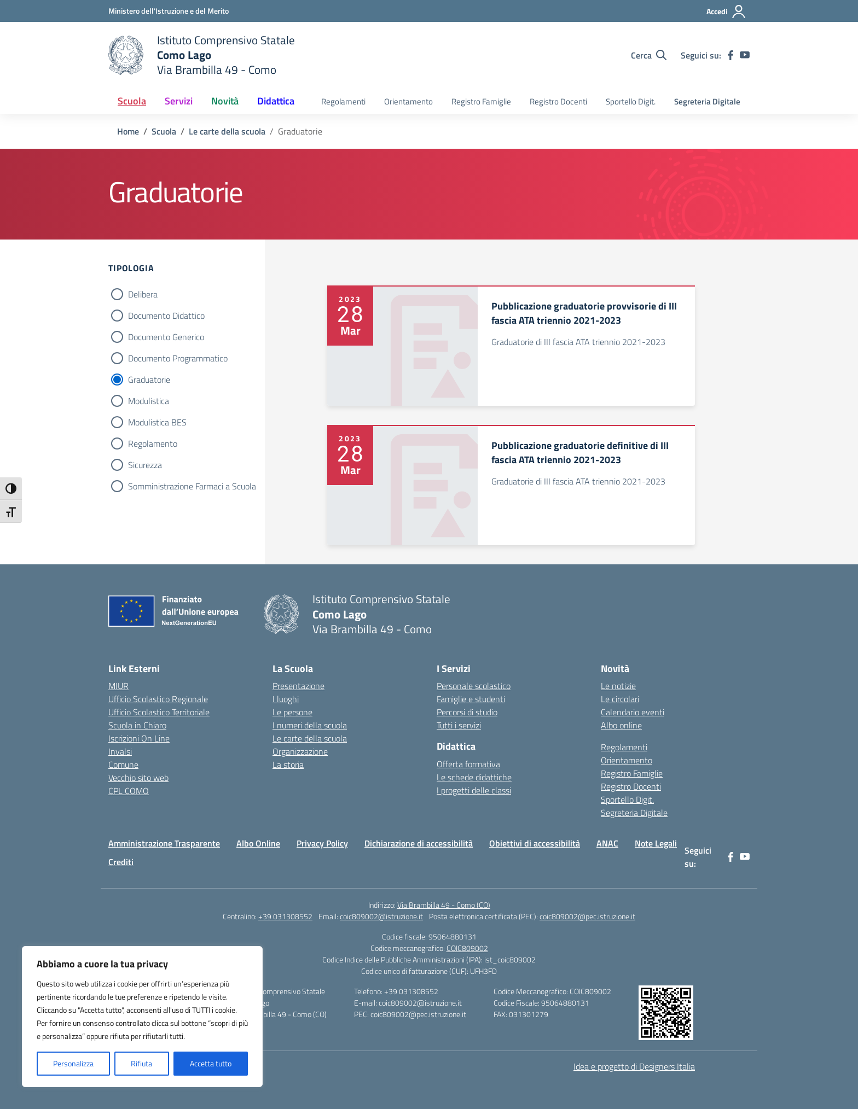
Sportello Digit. (631, 101)
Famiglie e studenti (471, 698)
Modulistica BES (157, 422)
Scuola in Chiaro (137, 725)
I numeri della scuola (310, 725)
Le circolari (620, 698)
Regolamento (152, 443)
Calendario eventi (632, 712)
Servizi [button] (179, 101)
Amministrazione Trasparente (164, 843)
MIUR (118, 685)
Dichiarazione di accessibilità (418, 843)
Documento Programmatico (178, 358)
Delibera (143, 294)
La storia (288, 764)
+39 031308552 (285, 916)
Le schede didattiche (474, 777)
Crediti (121, 861)
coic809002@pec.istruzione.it (587, 916)
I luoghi (286, 698)
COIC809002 (467, 948)
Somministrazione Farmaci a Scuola (192, 486)
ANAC (607, 843)
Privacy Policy (322, 843)
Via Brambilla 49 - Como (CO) (443, 904)
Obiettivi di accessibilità (534, 843)
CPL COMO (128, 790)
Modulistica (148, 400)
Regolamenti (343, 101)
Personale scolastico (474, 685)
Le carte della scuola (310, 738)
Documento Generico (166, 336)
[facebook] (730, 55)
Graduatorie (149, 379)
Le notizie (618, 685)
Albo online (621, 725)
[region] (142, 1016)
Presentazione (298, 685)
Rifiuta (141, 1063)
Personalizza (73, 1063)
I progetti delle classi (474, 790)
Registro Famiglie (481, 101)
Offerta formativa (468, 764)
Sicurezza (145, 464)
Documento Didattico (166, 315)
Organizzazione (300, 751)
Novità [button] (225, 101)
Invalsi (120, 751)
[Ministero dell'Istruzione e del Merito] (168, 10)
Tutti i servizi (459, 725)
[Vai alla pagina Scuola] (164, 131)
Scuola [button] (132, 101)
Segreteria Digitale (707, 101)
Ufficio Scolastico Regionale (158, 698)
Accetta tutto (210, 1063)
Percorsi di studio (467, 712)
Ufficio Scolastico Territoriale (159, 712)
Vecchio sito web (138, 777)
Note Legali (656, 843)
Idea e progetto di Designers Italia (634, 1066)
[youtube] (745, 55)
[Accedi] (726, 11)
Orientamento (408, 101)
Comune (123, 764)
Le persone (292, 712)
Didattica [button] (275, 101)
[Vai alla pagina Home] (128, 131)
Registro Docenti (558, 101)
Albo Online (258, 843)
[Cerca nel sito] (649, 55)
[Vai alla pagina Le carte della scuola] (227, 131)
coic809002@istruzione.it (381, 916)
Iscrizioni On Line (139, 738)
